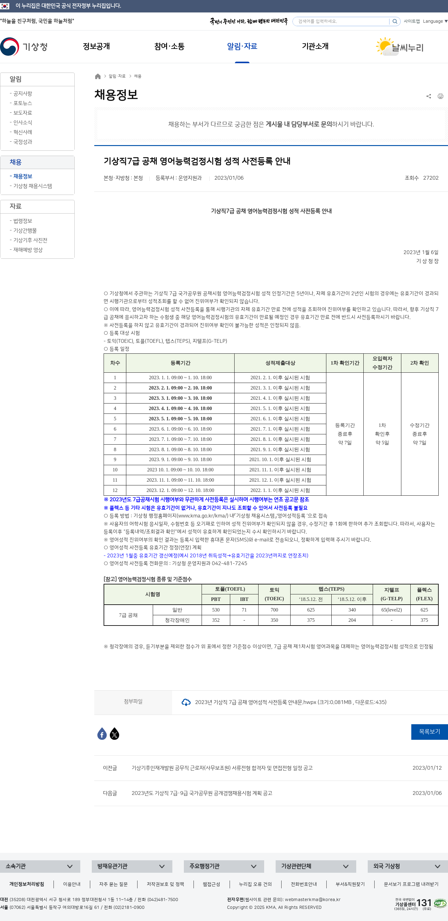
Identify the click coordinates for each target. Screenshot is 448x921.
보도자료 (22, 113)
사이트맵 (412, 21)
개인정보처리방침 (26, 884)
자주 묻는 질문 (113, 884)
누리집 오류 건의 (255, 884)
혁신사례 (22, 132)
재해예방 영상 (28, 250)
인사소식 (22, 122)
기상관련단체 (296, 866)
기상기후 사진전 (30, 240)
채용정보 (22, 176)
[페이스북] (102, 733)
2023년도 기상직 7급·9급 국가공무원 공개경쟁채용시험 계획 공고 (287, 793)
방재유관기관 (112, 866)
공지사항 (22, 94)
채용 (138, 76)
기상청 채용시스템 (32, 186)
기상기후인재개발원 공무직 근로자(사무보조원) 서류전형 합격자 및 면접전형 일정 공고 (287, 768)
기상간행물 (25, 231)
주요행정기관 (204, 866)
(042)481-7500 (162, 899)
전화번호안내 (304, 884)
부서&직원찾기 (350, 884)
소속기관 (16, 866)
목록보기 (429, 732)
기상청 (23, 46)
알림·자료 (117, 76)
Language (433, 21)
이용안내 (72, 884)
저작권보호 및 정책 (165, 884)
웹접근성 (211, 884)
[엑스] (114, 733)
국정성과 (22, 142)
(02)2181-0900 (129, 907)
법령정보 (22, 221)
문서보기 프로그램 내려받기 (411, 884)
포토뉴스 (22, 103)
